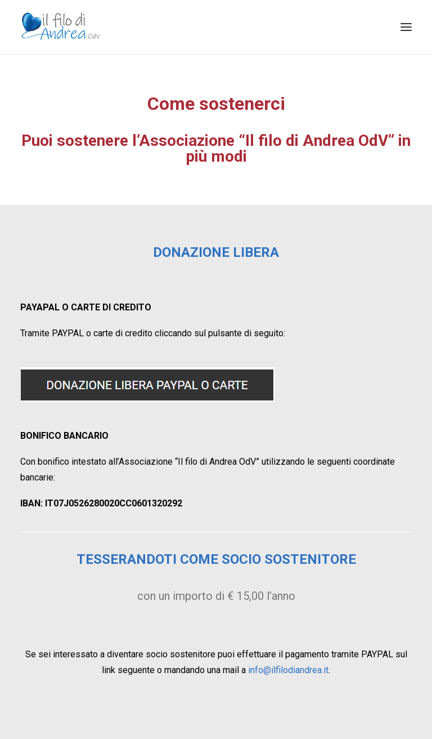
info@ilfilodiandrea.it (288, 670)
